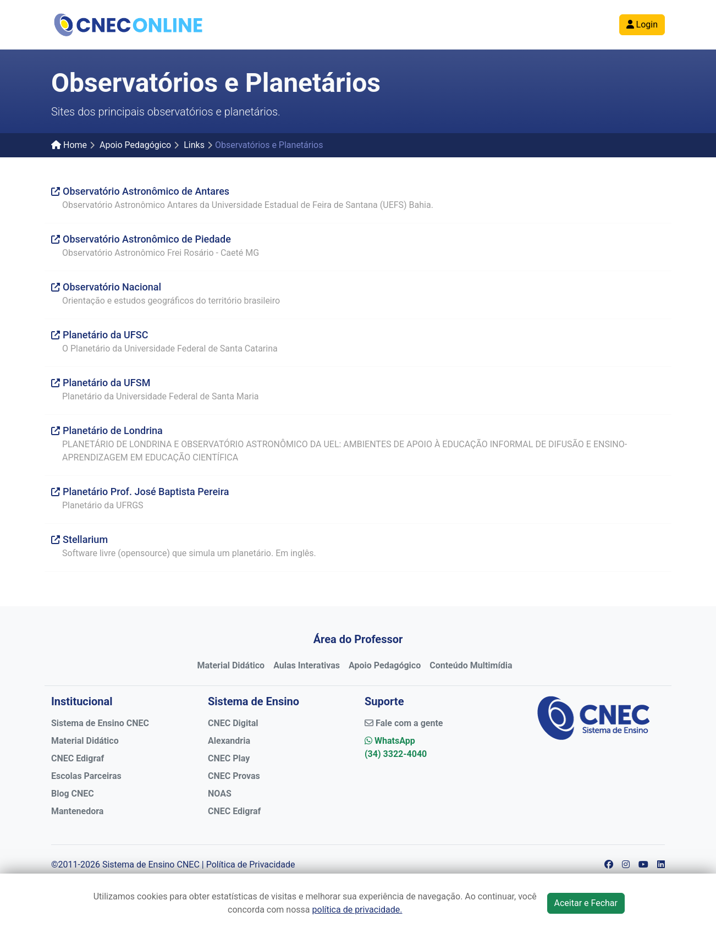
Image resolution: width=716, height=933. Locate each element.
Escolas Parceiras (86, 776)
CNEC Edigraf (77, 758)
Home (69, 145)
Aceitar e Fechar (586, 903)
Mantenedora (77, 811)
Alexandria (229, 741)
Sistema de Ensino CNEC (100, 723)
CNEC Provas (234, 776)
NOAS (220, 793)
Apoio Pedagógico (135, 145)
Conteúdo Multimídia (470, 665)
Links (194, 145)
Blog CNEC (72, 793)
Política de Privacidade (250, 864)
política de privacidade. (357, 909)
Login (642, 24)
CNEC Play (229, 758)
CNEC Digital (233, 723)
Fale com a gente (404, 723)
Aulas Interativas (306, 665)
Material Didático (231, 665)
